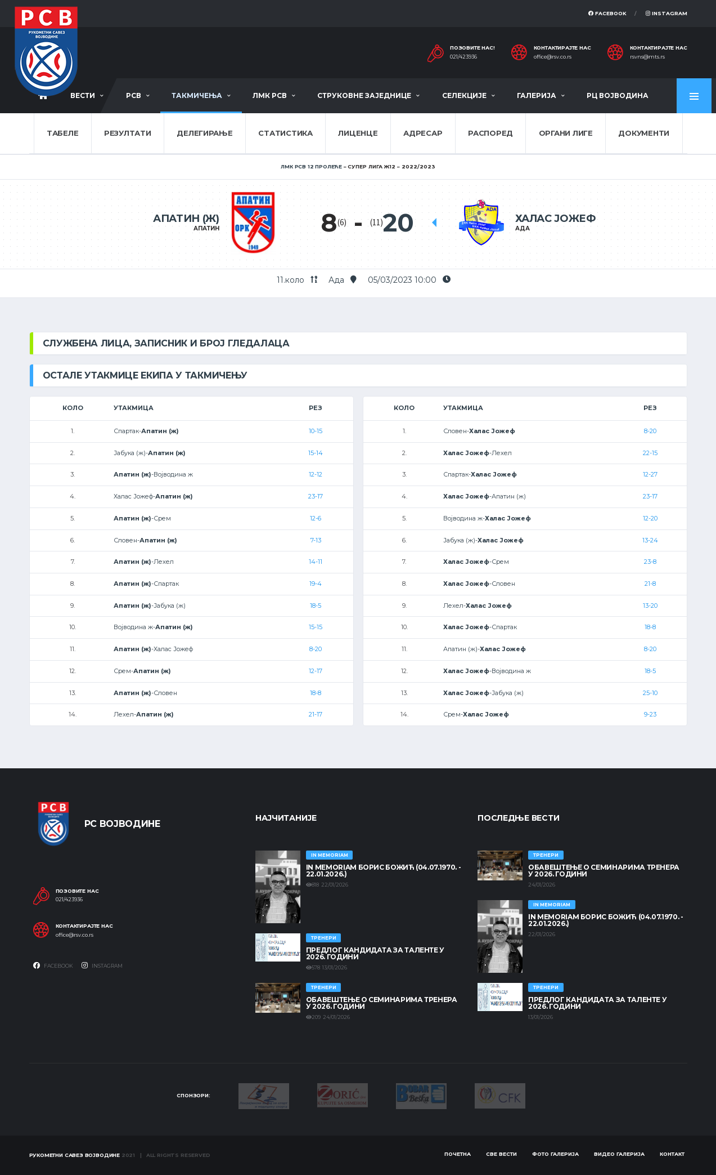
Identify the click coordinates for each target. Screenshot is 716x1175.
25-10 (650, 693)
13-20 (650, 605)
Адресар (422, 132)
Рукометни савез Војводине (74, 1155)
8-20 (315, 649)
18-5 (315, 605)
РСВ (133, 95)
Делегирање (204, 132)
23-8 (650, 562)
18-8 (315, 693)
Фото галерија (555, 1154)
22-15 (650, 453)
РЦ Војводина (618, 95)
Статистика (285, 132)
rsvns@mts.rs (647, 57)
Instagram (666, 13)
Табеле (62, 132)
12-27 (650, 474)
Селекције (464, 95)
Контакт (672, 1154)
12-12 (315, 474)
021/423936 (463, 57)
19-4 (315, 584)
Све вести (501, 1154)
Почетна (457, 1154)
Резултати (127, 132)
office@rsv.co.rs (552, 57)
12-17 (315, 671)
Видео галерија (619, 1154)
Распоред (490, 132)
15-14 (315, 453)
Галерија (536, 95)
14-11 (315, 562)
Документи (643, 132)
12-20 (650, 518)
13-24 (650, 540)
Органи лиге (566, 132)
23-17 (315, 496)
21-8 (650, 584)
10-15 (315, 431)
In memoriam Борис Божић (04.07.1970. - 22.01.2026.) (383, 870)
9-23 (650, 714)
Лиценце (357, 132)
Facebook (607, 13)
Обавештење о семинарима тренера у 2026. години (381, 1003)
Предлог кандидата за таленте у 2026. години (375, 953)
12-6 (315, 518)
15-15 (315, 627)
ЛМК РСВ (270, 95)
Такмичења (197, 95)
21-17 (315, 714)
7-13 (315, 540)
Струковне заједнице (364, 95)
